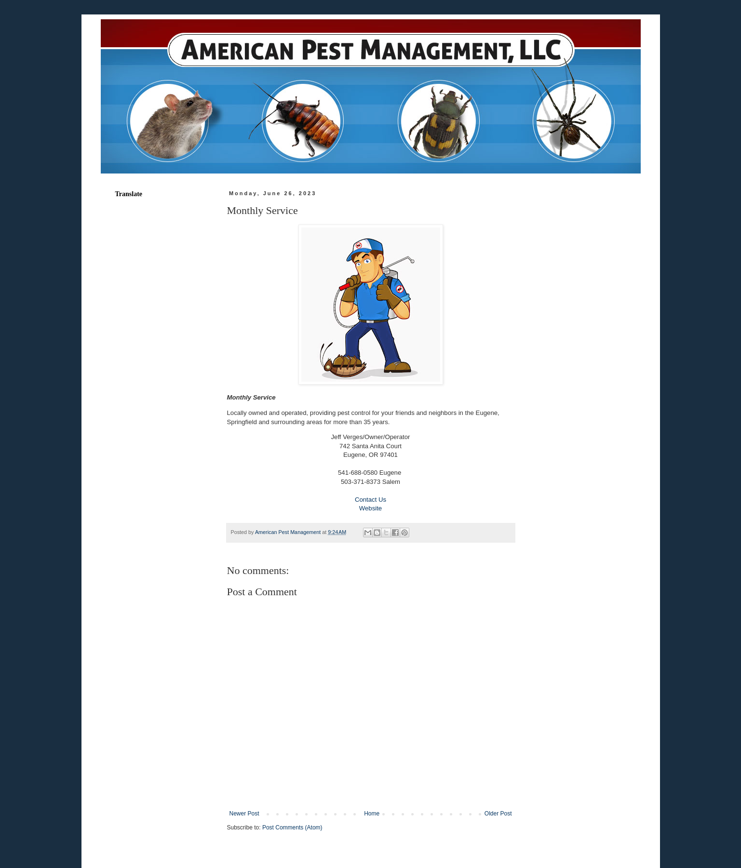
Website (370, 508)
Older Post (498, 813)
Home (371, 813)
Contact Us (370, 499)
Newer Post (244, 813)
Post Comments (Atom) (292, 827)
